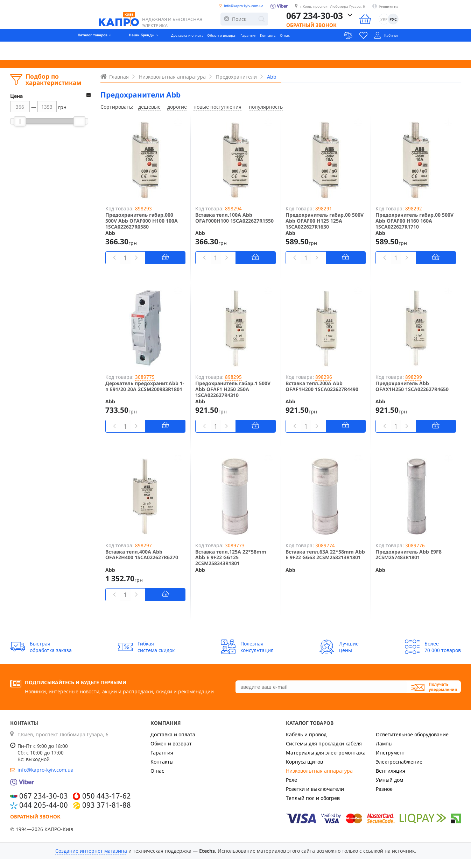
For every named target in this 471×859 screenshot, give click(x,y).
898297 (143, 545)
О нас (305, 51)
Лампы (384, 743)
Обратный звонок (374, 33)
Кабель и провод (306, 734)
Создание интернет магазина (91, 850)
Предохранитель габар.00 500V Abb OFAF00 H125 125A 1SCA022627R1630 (325, 221)
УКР (446, 27)
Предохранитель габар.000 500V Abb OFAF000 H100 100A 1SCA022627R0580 (141, 221)
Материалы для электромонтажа (326, 752)
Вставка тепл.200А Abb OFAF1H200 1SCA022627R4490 (322, 386)
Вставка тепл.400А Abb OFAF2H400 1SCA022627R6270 (141, 555)
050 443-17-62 (106, 795)
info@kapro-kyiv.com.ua (245, 8)
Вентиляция (390, 770)
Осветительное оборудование (412, 734)
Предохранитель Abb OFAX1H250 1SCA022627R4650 (412, 386)
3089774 (325, 545)
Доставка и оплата (169, 51)
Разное (384, 789)
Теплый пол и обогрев (313, 798)
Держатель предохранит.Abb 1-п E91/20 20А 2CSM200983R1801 (144, 386)
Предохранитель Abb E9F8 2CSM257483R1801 (408, 555)
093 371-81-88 (106, 804)
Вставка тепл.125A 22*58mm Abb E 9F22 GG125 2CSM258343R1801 (230, 557)
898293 (143, 208)
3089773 (235, 545)
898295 (233, 377)
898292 (413, 208)
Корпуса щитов (304, 761)
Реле (291, 780)
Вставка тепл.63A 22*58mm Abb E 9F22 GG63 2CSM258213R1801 (325, 555)
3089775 (145, 377)
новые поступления (217, 106)
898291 (323, 208)
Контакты (281, 51)
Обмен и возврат (217, 51)
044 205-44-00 (43, 804)
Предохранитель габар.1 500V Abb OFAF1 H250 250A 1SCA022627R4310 (232, 389)
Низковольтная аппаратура (319, 770)
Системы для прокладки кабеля (324, 743)
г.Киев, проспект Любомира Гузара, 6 (369, 9)
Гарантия (253, 51)
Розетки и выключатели (315, 789)
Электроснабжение (399, 761)
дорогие (177, 106)
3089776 (415, 545)
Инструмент (390, 752)
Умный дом (389, 780)
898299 (413, 377)
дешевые (149, 106)
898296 (323, 377)
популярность (266, 106)
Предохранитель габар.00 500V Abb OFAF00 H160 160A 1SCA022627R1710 (414, 221)
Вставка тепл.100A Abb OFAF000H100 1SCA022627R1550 (234, 218)
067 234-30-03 (377, 24)
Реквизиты (447, 9)
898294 (233, 208)
